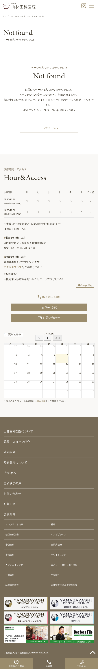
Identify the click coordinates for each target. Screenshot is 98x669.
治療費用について (15, 462)
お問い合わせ (49, 318)
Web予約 (49, 307)
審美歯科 (9, 554)
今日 (57, 338)
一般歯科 (9, 575)
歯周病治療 (56, 544)
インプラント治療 (14, 524)
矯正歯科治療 (12, 534)
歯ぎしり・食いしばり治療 (64, 564)
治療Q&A (10, 472)
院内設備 (9, 452)
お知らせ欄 (39, 401)
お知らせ (9, 503)
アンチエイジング (14, 564)
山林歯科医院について (18, 431)
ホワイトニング (58, 554)
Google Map (86, 285)
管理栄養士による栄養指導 (64, 585)
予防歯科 (9, 544)
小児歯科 (55, 575)
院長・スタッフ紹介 (17, 441)
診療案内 (9, 514)
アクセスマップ (13, 267)
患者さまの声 (12, 483)
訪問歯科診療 (12, 585)
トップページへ (49, 128)
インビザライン (58, 534)
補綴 (53, 524)
